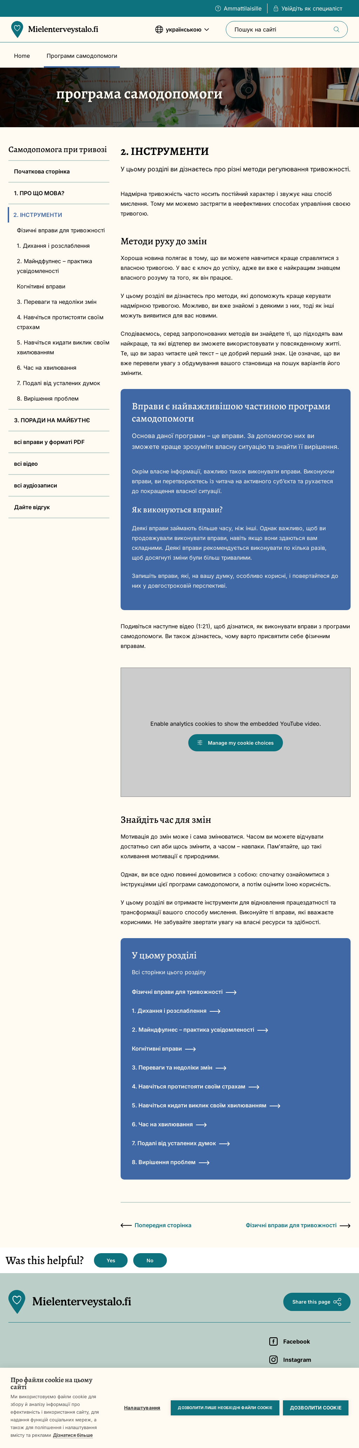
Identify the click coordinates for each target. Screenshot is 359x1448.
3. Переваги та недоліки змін (56, 301)
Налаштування (142, 1408)
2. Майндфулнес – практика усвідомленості (54, 266)
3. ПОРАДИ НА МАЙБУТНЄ (52, 420)
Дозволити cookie (315, 1408)
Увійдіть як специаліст (307, 8)
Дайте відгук (32, 507)
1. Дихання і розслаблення (53, 245)
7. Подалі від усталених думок (58, 383)
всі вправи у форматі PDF (49, 441)
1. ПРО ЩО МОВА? (39, 193)
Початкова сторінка (42, 171)
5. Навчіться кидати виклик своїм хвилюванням (63, 347)
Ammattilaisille (238, 8)
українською (182, 33)
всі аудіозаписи (35, 485)
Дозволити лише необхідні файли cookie (225, 1407)
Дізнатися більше (73, 1435)
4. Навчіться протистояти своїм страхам (60, 322)
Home (22, 55)
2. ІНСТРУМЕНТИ (37, 214)
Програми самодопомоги (82, 55)
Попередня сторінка (156, 1225)
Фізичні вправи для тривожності (61, 230)
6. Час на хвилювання (46, 367)
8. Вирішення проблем (48, 398)
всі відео (26, 463)
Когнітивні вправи (41, 286)
